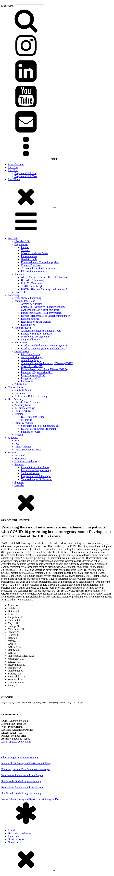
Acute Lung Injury (31, 360)
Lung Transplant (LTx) (33, 375)
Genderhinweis (16, 839)
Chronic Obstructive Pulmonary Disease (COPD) (47, 363)
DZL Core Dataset (30, 354)
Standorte (19, 274)
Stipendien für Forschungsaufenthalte (41, 425)
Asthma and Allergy (31, 357)
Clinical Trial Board (31, 265)
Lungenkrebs (28, 324)
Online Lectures (22, 411)
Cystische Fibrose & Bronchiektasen (40, 309)
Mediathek (20, 455)
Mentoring (26, 419)
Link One (13, 167)
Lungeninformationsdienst (35, 467)
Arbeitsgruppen (22, 327)
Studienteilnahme (30, 473)
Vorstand (25, 250)
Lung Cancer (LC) (30, 378)
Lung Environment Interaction (37, 333)
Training (19, 413)
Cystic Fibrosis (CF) (32, 366)
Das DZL (13, 238)
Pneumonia (27, 381)
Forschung (13, 295)
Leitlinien (19, 393)
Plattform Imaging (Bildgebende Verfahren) (44, 348)
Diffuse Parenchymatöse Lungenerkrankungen (45, 315)
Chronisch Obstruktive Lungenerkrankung (43, 306)
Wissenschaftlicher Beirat (34, 253)
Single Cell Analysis (32, 339)
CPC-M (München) (31, 283)
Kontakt (18, 434)
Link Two (13, 170)
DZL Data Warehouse (25, 461)
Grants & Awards (23, 422)
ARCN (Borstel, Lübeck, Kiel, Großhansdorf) (45, 277)
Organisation (21, 244)
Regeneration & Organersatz (36, 321)
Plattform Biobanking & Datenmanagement (44, 345)
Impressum (14, 836)
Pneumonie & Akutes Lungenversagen (41, 312)
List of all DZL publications (16, 741)
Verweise (19, 485)
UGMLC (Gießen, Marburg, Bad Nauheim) (44, 289)
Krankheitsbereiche (24, 300)
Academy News (22, 405)
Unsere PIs (20, 292)
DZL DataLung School (33, 416)
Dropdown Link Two (25, 176)
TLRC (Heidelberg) (31, 286)
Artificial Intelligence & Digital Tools (41, 330)
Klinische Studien (23, 390)
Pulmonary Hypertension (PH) (37, 372)
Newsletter (20, 458)
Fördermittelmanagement (34, 271)
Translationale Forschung (27, 298)
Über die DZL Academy (27, 402)
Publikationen (21, 384)
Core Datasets (21, 351)
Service (12, 452)
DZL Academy (16, 399)
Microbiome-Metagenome (35, 336)
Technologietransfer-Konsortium (38, 268)
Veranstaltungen (22, 446)
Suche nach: (7, 5)
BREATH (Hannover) (32, 280)
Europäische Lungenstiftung (36, 470)
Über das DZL (22, 241)
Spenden (19, 482)
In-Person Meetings (24, 408)
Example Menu (16, 164)
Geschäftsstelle (29, 259)
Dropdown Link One (25, 173)
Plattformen (20, 342)
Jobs (16, 443)
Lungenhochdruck (30, 318)
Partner (25, 247)
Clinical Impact (16, 387)
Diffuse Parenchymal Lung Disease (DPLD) (44, 369)
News (17, 440)
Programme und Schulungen (36, 476)
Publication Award (30, 431)
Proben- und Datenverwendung (30, 396)
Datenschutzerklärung (19, 833)
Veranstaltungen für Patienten (36, 479)
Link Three (14, 179)
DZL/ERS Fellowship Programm (38, 428)
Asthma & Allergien (31, 303)
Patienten (19, 464)
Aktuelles (13, 437)
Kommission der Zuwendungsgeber (40, 262)
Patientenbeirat (29, 256)
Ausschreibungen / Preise (27, 449)
